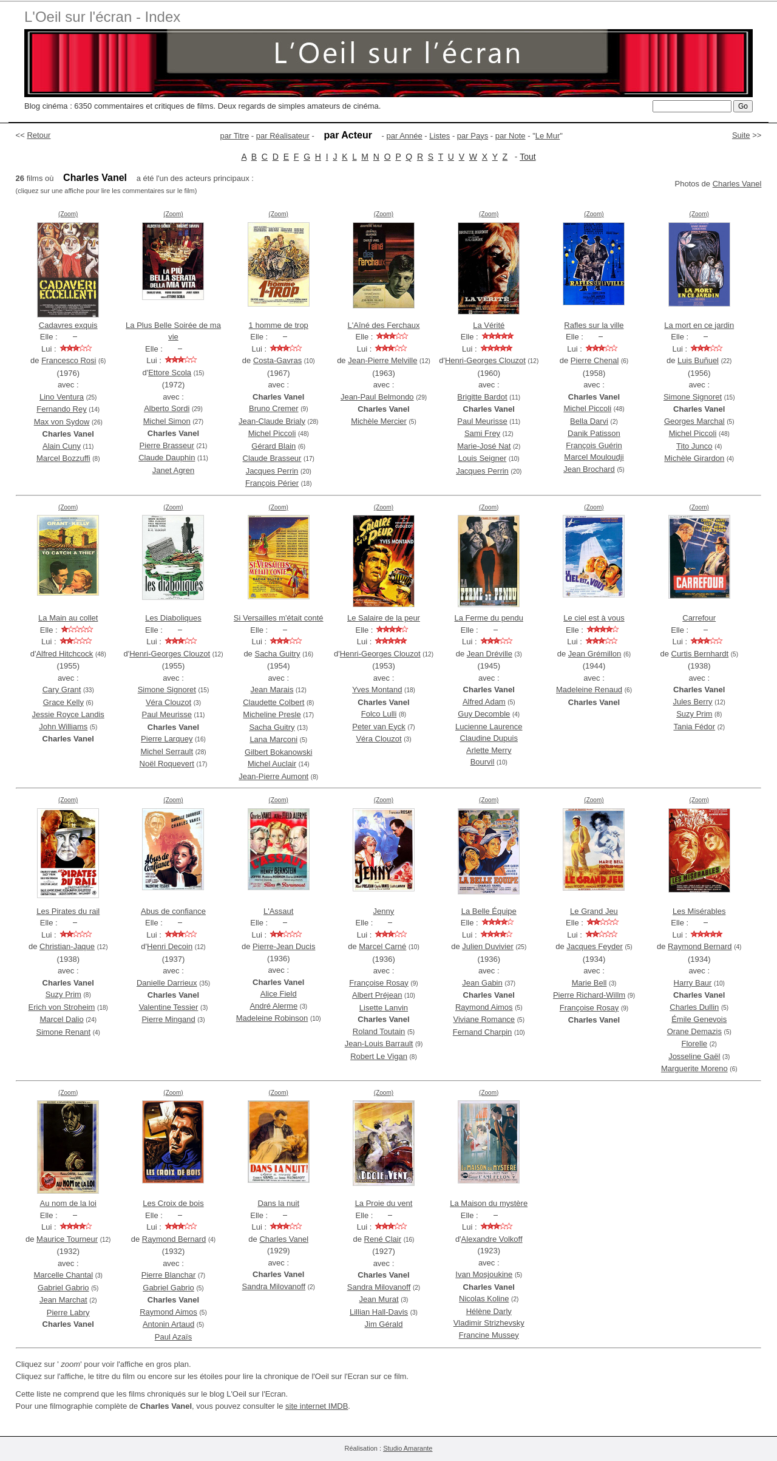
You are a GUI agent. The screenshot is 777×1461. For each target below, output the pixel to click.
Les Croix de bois (173, 1203)
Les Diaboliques (173, 617)
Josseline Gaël (694, 1056)
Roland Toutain (379, 1031)
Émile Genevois (699, 1019)
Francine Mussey (489, 1335)
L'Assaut (278, 911)
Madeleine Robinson (272, 1018)
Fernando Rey (61, 409)
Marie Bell (589, 982)
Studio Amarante (407, 1448)
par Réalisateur (283, 135)
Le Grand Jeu (594, 911)
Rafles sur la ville (593, 325)
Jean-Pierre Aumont (273, 776)
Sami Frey (482, 433)
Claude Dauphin (166, 457)
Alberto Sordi (166, 408)
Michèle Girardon (694, 458)
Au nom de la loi (68, 1203)
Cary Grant (61, 689)
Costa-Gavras (277, 360)
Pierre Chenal (595, 360)
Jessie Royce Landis (68, 714)
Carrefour (699, 617)
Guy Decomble (484, 713)
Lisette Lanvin (383, 1007)
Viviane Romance (484, 1019)
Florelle (694, 1043)
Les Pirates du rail (68, 911)
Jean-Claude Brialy (272, 421)
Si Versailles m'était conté (279, 617)
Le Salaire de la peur (383, 617)
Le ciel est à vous (593, 617)
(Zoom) (68, 214)
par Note (510, 135)
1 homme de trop (278, 325)
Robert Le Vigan (378, 1056)
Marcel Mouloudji (593, 456)
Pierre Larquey (166, 738)
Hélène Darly (489, 1311)
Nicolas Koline (484, 1298)
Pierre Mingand (168, 1019)
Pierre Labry (68, 1312)
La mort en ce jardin (699, 325)
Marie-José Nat (484, 446)
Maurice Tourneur (67, 1239)
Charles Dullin (694, 1007)
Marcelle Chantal (63, 1274)
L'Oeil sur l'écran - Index (102, 17)
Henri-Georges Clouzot (485, 360)
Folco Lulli (379, 713)
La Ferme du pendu (488, 617)
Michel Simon (167, 421)
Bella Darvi (589, 421)
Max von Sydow (62, 421)
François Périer (272, 483)
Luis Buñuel (698, 360)
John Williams (63, 726)
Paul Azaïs (173, 1336)
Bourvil (482, 761)
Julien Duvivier (488, 946)
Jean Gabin (482, 982)
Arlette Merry (488, 750)
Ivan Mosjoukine (483, 1274)
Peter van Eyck (378, 726)
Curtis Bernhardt (700, 653)
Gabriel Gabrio (63, 1287)
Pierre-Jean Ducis (284, 946)
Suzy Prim (694, 713)
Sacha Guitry (277, 653)
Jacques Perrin (272, 470)
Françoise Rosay (379, 982)
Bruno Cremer (274, 408)
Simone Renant (63, 1032)
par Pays (472, 135)
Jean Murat (379, 1299)
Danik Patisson (594, 433)
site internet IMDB (316, 1406)
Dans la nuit (278, 1203)
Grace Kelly (63, 702)
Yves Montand (377, 689)
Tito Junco (694, 446)
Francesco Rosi (68, 360)
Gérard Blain (273, 446)
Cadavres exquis (68, 325)
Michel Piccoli (272, 433)
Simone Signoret (692, 396)
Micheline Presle (271, 714)
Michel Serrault (166, 751)
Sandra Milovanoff (274, 1286)
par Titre (234, 135)
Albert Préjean (377, 995)
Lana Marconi (273, 739)
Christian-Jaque (67, 946)
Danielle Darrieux (167, 982)
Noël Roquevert (167, 763)
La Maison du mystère (489, 1203)
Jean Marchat (63, 1299)
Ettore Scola (169, 372)
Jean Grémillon (594, 653)
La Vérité (488, 325)
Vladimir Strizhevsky (488, 1322)
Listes (439, 135)
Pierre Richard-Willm (589, 995)
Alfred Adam (484, 701)
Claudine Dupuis (489, 738)
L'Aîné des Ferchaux (384, 325)
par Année (404, 135)
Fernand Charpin (482, 1032)
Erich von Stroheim (62, 1007)
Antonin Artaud (168, 1324)
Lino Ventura (61, 396)
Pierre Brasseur (167, 445)
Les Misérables (699, 911)
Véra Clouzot (168, 702)
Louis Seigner (482, 458)
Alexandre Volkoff (492, 1239)
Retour (38, 135)
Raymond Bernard (700, 946)
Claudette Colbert (273, 702)
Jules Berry (692, 701)
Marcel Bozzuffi (63, 458)
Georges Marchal (694, 421)
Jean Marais (272, 689)
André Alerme (273, 1005)
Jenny (384, 911)
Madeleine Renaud (589, 689)
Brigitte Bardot (482, 396)
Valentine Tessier (168, 1007)
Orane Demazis (694, 1031)
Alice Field (278, 993)
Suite (741, 135)
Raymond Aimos (484, 1007)
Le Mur (547, 135)
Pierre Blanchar (168, 1274)
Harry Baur (693, 982)
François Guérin (594, 445)
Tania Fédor (694, 726)
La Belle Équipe (489, 911)
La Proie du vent (384, 1203)
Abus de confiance (173, 911)
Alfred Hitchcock (64, 653)
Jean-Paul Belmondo (377, 396)
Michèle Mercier (379, 421)
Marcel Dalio (61, 1019)
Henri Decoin (169, 946)
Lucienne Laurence (489, 726)
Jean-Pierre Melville (382, 360)
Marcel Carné (382, 946)
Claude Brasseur (272, 458)
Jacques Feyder (594, 946)
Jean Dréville (489, 653)
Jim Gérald (384, 1324)
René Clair (382, 1239)
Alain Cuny (61, 446)
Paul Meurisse (482, 421)
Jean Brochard (589, 469)
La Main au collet (68, 617)
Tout (527, 157)
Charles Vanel (737, 183)
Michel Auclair (272, 763)
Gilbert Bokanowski (278, 752)
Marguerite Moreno (694, 1068)
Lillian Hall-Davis (379, 1311)
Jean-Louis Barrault (379, 1043)
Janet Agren (173, 470)
